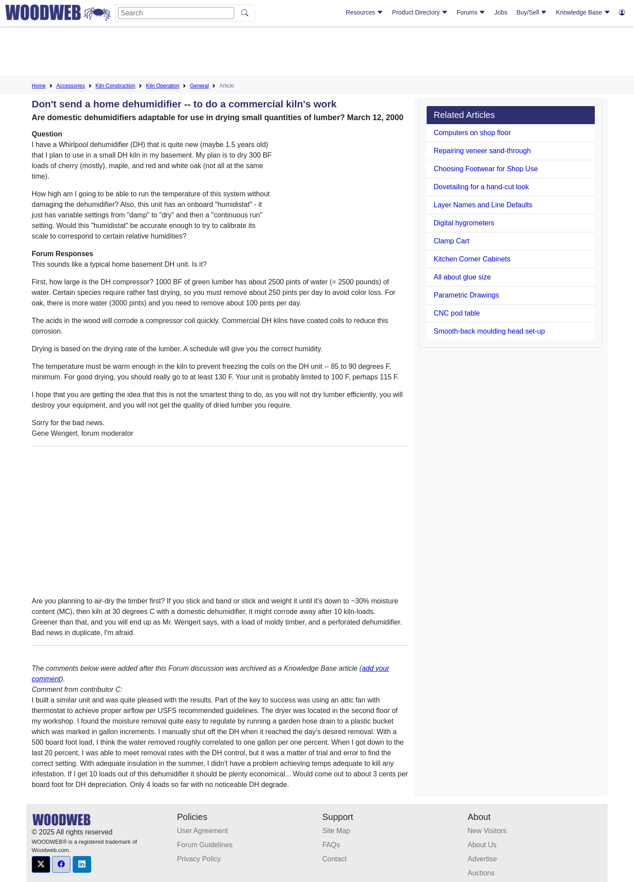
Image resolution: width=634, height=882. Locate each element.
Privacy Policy (199, 859)
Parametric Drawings (466, 295)
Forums (471, 12)
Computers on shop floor (472, 132)
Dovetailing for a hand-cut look (481, 187)
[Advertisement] (317, 52)
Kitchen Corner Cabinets (472, 259)
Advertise (482, 859)
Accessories (70, 86)
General (199, 86)
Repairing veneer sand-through (482, 150)
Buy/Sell (531, 12)
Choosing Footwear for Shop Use (486, 169)
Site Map (336, 830)
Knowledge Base (583, 12)
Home (39, 86)
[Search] (176, 13)
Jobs (501, 12)
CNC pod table (457, 313)
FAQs (331, 845)
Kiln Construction (116, 86)
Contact (334, 859)
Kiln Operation (162, 86)
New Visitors (487, 830)
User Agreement (202, 830)
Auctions (481, 873)
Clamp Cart (451, 241)
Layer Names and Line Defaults (483, 205)
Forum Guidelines (204, 845)
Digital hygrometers (464, 223)
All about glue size (462, 277)
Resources (364, 12)
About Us (482, 845)
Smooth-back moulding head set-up (489, 331)
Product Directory (420, 12)
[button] (41, 864)
